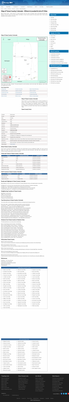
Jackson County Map (36, 285)
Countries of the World (39, 384)
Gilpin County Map (6, 284)
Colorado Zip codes (5, 90)
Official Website (12, 144)
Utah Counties (20, 366)
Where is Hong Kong (5, 378)
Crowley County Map (21, 276)
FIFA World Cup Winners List (56, 73)
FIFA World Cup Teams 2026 (56, 81)
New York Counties (21, 357)
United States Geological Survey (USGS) (8, 262)
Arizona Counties (35, 341)
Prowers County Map (36, 298)
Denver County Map (21, 278)
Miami (52, 46)
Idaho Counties (35, 346)
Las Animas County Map (7, 291)
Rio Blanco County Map (22, 300)
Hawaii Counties (21, 346)
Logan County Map (35, 291)
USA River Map (53, 30)
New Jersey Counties (7, 359)
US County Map (4, 94)
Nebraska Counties (35, 355)
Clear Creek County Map (22, 275)
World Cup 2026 (49, 6)
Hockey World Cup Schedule (57, 390)
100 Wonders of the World (40, 381)
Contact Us (24, 398)
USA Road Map (53, 28)
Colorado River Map (33, 92)
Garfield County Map (36, 282)
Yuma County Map (6, 307)
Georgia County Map (7, 346)
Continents (15, 6)
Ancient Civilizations (39, 390)
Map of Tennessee (35, 364)
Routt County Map (6, 302)
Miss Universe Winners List (23, 379)
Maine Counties (6, 352)
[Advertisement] (24, 25)
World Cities (29, 6)
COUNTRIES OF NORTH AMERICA (57, 59)
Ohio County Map (21, 361)
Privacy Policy (29, 398)
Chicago (52, 48)
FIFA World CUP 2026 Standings (56, 79)
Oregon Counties (6, 362)
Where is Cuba (4, 386)
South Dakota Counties (22, 364)
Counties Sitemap (21, 389)
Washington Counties (22, 368)
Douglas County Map (7, 280)
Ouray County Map (21, 296)
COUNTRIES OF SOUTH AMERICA (57, 61)
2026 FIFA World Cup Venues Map (57, 72)
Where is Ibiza (4, 384)
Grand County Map (21, 284)
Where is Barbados (4, 382)
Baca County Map (21, 271)
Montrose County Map (22, 294)
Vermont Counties (35, 366)
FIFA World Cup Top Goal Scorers (57, 77)
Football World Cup (54, 68)
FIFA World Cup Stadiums (55, 82)
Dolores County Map (36, 278)
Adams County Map (6, 269)
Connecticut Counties (7, 344)
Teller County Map (6, 305)
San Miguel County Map (7, 303)
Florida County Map (35, 344)
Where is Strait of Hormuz (23, 381)
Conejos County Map (36, 275)
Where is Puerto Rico (5, 387)
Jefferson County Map (7, 287)
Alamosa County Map (21, 269)
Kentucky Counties (21, 350)
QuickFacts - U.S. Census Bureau (7, 260)
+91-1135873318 (6, 395)
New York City (53, 39)
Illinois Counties (6, 348)
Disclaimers (42, 398)
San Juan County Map (36, 302)
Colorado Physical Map (33, 94)
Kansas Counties (6, 350)
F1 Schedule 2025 (55, 389)
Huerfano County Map (22, 285)
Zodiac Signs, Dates (21, 387)
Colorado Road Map (19, 94)
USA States (9, 8)
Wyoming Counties (21, 370)
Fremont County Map (21, 282)
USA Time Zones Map (54, 24)
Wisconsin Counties (7, 370)
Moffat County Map (35, 293)
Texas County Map (6, 366)
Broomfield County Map (22, 273)
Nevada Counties (6, 357)
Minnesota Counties (21, 353)
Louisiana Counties (35, 350)
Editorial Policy (36, 398)
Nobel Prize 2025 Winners (23, 382)
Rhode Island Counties (36, 362)
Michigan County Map (7, 353)
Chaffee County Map (36, 273)
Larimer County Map (36, 289)
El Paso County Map (6, 282)
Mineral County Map (21, 293)
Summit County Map (36, 303)
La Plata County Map (21, 289)
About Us (18, 398)
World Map (8, 6)
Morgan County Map (36, 294)
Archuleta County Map (7, 271)
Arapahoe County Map (36, 269)
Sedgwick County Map (22, 303)
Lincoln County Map (21, 291)
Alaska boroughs (21, 341)
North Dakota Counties (7, 361)
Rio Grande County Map (36, 300)
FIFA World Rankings (54, 75)
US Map (5, 8)
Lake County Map (6, 289)
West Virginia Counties (36, 368)
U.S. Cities (41, 6)
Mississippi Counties (36, 353)
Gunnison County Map (36, 284)
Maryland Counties (21, 352)
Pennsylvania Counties (22, 362)
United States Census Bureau (6, 261)
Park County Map (35, 296)
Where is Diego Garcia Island (6, 389)
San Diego (52, 41)
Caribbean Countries (39, 387)
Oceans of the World (39, 379)
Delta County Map (6, 278)
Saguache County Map (22, 302)
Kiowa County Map (21, 287)
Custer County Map (35, 276)
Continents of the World (39, 386)
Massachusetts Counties (36, 352)
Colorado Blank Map (19, 92)
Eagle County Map (21, 280)
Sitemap (51, 398)
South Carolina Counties (7, 364)
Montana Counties (21, 355)
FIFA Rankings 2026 (55, 381)
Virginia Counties (6, 368)
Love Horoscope (21, 384)
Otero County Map (6, 296)
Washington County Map (22, 305)
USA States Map (54, 19)
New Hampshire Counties (37, 357)
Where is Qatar (4, 381)
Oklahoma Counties (35, 361)
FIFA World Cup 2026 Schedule (56, 70)
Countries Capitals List (39, 382)
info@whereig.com (15, 395)
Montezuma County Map (7, 294)
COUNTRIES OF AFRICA (55, 57)
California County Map (22, 343)
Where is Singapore (4, 379)
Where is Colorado (33, 90)
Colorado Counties (35, 343)
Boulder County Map (7, 273)
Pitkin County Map (21, 298)
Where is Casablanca (22, 386)
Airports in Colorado (19, 90)
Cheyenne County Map (7, 275)
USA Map (52, 17)
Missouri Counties (6, 355)
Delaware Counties (21, 344)
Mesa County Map (6, 293)
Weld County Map (35, 305)
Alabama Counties (6, 341)
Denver (52, 44)
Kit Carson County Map (36, 287)
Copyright (47, 398)
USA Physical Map (54, 26)
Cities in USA (53, 35)
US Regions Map (54, 22)
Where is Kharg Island (39, 378)
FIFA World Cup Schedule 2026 (58, 378)
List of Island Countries (39, 389)
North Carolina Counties (36, 359)
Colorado (13, 8)
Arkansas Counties (6, 343)
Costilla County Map (7, 276)
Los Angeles (53, 37)
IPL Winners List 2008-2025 (57, 387)
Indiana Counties (21, 348)
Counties (17, 8)
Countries (22, 6)
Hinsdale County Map (7, 285)
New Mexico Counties (22, 359)
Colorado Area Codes (5, 92)
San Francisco (53, 42)
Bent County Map (35, 271)
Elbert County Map (35, 280)
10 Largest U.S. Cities (22, 378)
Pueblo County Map (6, 300)
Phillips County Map (6, 298)
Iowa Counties (35, 348)
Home (2, 6)
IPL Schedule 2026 (55, 386)
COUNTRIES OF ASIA (55, 55)
